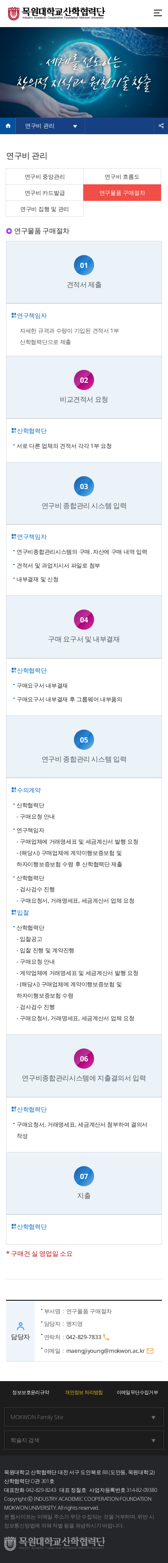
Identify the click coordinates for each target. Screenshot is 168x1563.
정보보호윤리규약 (30, 1392)
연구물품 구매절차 (122, 192)
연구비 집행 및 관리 (44, 209)
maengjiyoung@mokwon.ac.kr (110, 1351)
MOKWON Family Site (36, 1417)
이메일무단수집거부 (137, 1392)
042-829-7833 (88, 1337)
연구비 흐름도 (122, 176)
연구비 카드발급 (45, 192)
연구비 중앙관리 (45, 176)
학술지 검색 (24, 1440)
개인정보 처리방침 (84, 1392)
